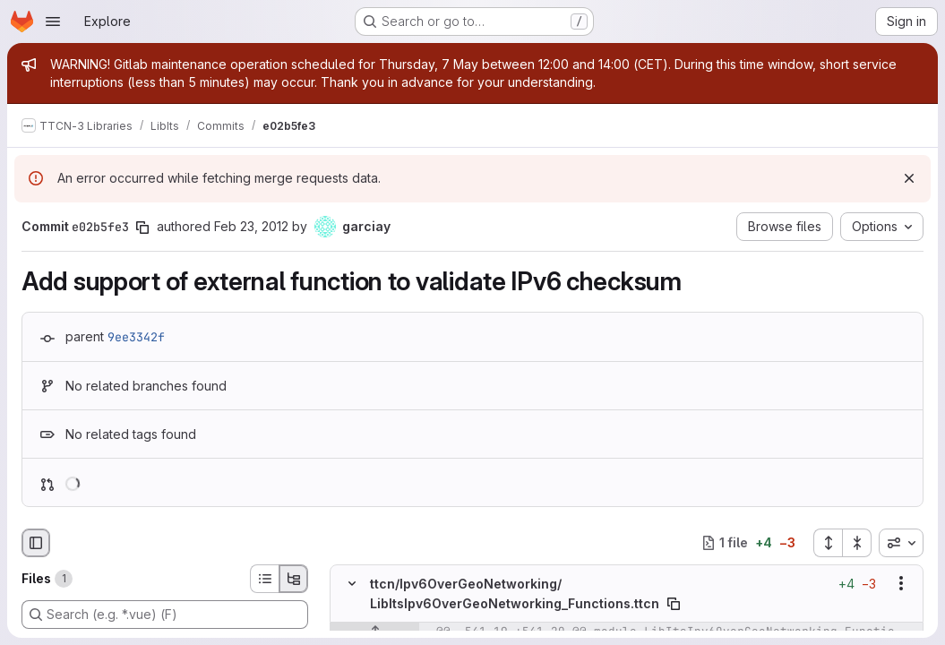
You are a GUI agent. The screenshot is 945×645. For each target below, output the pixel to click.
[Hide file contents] (352, 583)
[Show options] (901, 583)
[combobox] (901, 543)
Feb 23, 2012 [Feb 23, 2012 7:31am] (251, 226)
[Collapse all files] (857, 543)
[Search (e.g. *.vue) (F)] (164, 614)
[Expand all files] (827, 543)
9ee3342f (136, 337)
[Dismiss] (909, 178)
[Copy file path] (673, 604)
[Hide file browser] (35, 543)
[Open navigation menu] (53, 21)
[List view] (264, 578)
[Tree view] (293, 578)
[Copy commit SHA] (142, 227)
